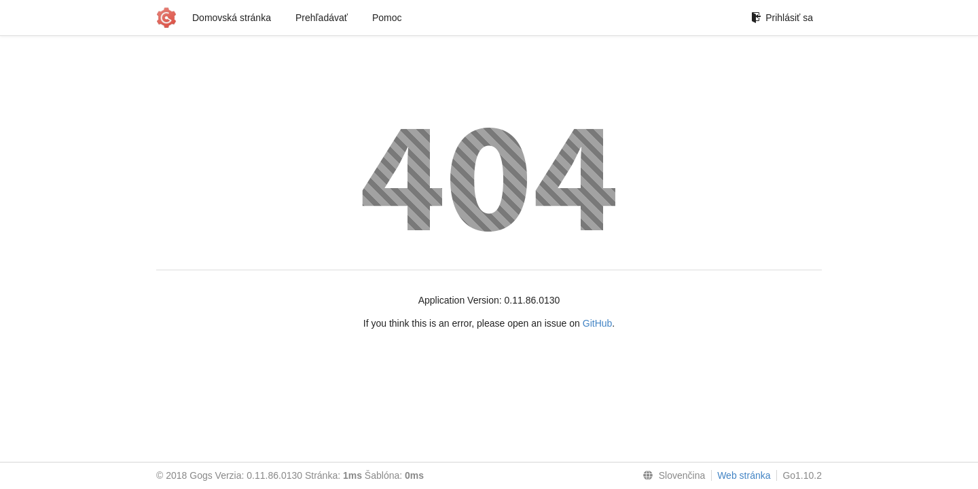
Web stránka (743, 475)
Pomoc (387, 17)
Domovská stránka (231, 17)
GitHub (598, 323)
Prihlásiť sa (782, 17)
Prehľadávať (321, 17)
